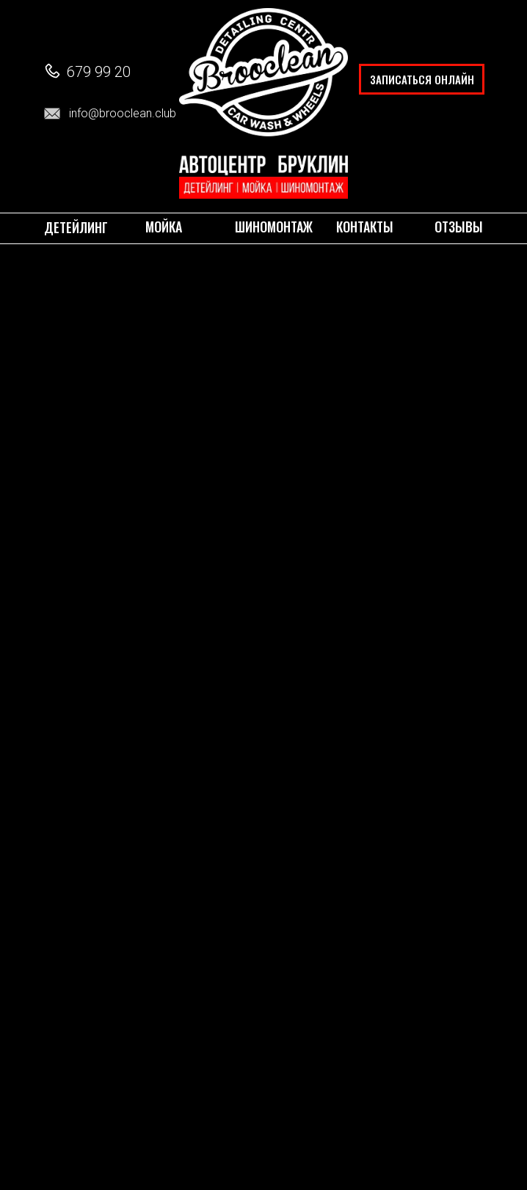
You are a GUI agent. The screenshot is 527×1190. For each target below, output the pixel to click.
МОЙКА (163, 226)
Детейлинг (76, 227)
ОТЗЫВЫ (459, 226)
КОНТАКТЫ (364, 226)
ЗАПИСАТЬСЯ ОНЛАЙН (422, 79)
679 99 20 (99, 72)
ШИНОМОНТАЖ (274, 226)
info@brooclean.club (122, 113)
